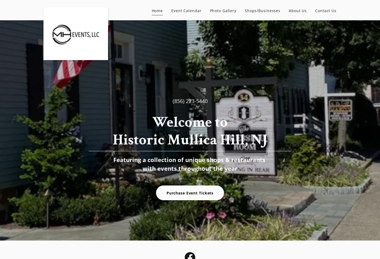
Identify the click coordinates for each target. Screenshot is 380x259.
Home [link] (157, 10)
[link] (75, 9)
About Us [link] (298, 10)
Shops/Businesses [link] (262, 10)
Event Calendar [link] (186, 10)
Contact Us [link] (326, 10)
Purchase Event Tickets (190, 193)
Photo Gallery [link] (223, 10)
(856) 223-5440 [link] (190, 101)
